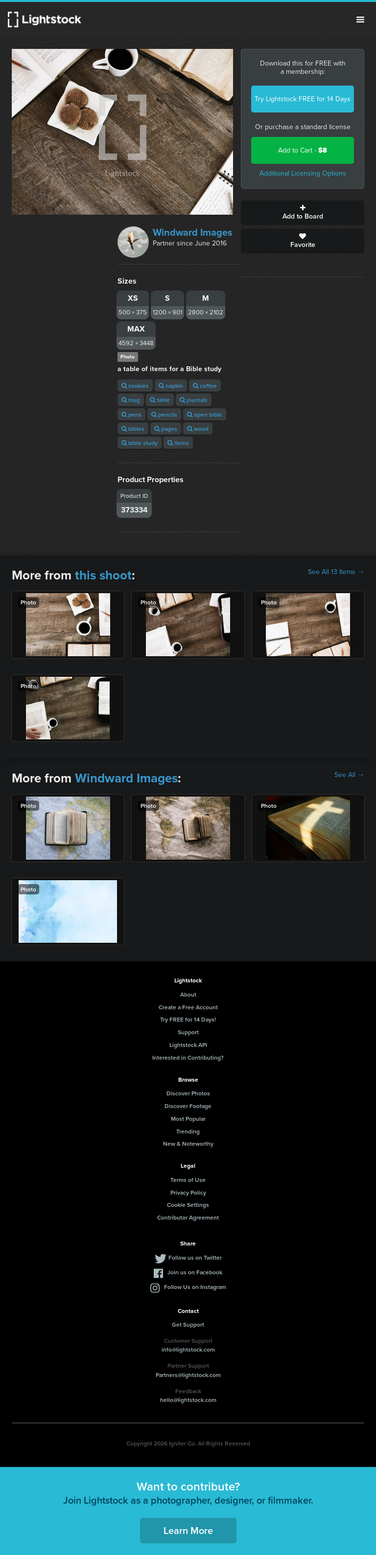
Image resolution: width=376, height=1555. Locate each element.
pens (131, 414)
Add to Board (302, 212)
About (188, 994)
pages (165, 428)
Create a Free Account (188, 1007)
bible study (139, 443)
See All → (349, 775)
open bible (204, 414)
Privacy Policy (188, 1192)
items (178, 443)
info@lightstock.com (188, 1349)
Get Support (188, 1324)
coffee (205, 385)
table (160, 400)
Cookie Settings (188, 1204)
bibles (132, 428)
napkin (171, 385)
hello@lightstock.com (188, 1400)
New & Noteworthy (188, 1143)
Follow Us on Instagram (195, 1287)
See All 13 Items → (336, 572)
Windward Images (193, 232)
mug (130, 400)
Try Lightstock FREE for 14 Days (303, 99)
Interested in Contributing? (188, 1057)
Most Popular (188, 1118)
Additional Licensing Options (302, 173)
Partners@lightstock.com (188, 1375)
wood (198, 428)
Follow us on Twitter (195, 1257)
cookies (135, 385)
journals (194, 400)
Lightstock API (188, 1045)
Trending (188, 1131)
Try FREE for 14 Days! (188, 1019)
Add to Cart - (302, 150)
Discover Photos (188, 1093)
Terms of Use (188, 1180)
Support (188, 1032)
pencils (164, 414)
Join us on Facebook (194, 1272)
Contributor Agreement (188, 1217)
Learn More (188, 1530)
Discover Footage (188, 1106)
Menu (360, 19)
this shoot (103, 575)
